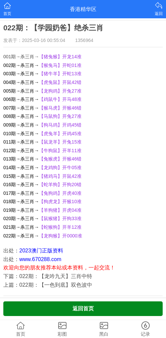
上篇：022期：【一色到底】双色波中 (47, 285)
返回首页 (83, 308)
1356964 (84, 40)
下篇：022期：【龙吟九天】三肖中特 (47, 276)
